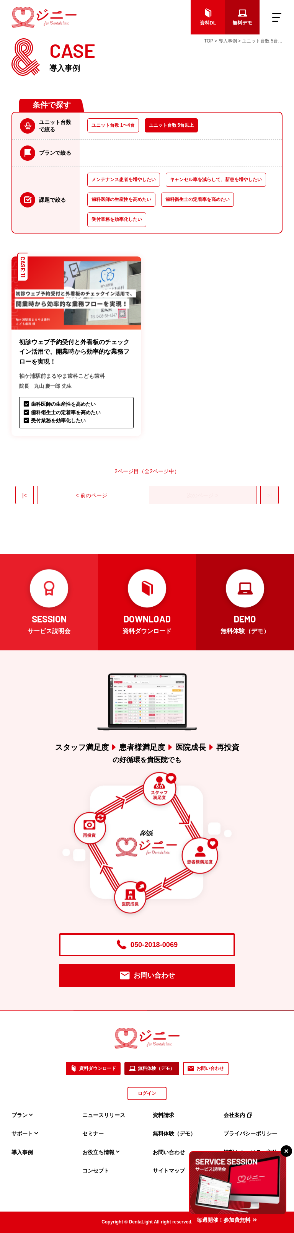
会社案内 (238, 1115)
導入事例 (22, 1152)
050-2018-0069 (147, 944)
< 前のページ (91, 495)
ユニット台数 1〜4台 (113, 125)
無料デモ (242, 17)
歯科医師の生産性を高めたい (121, 199)
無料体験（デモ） (152, 1068)
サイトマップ (169, 1171)
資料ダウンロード (93, 1068)
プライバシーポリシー (250, 1133)
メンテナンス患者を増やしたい (123, 179)
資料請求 (163, 1115)
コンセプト (95, 1171)
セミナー (93, 1133)
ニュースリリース (103, 1115)
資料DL (208, 17)
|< (24, 495)
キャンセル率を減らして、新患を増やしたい (216, 179)
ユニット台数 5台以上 (171, 125)
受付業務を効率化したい (116, 219)
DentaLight (141, 1222)
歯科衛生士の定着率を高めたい (197, 199)
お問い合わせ (147, 975)
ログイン (147, 1093)
